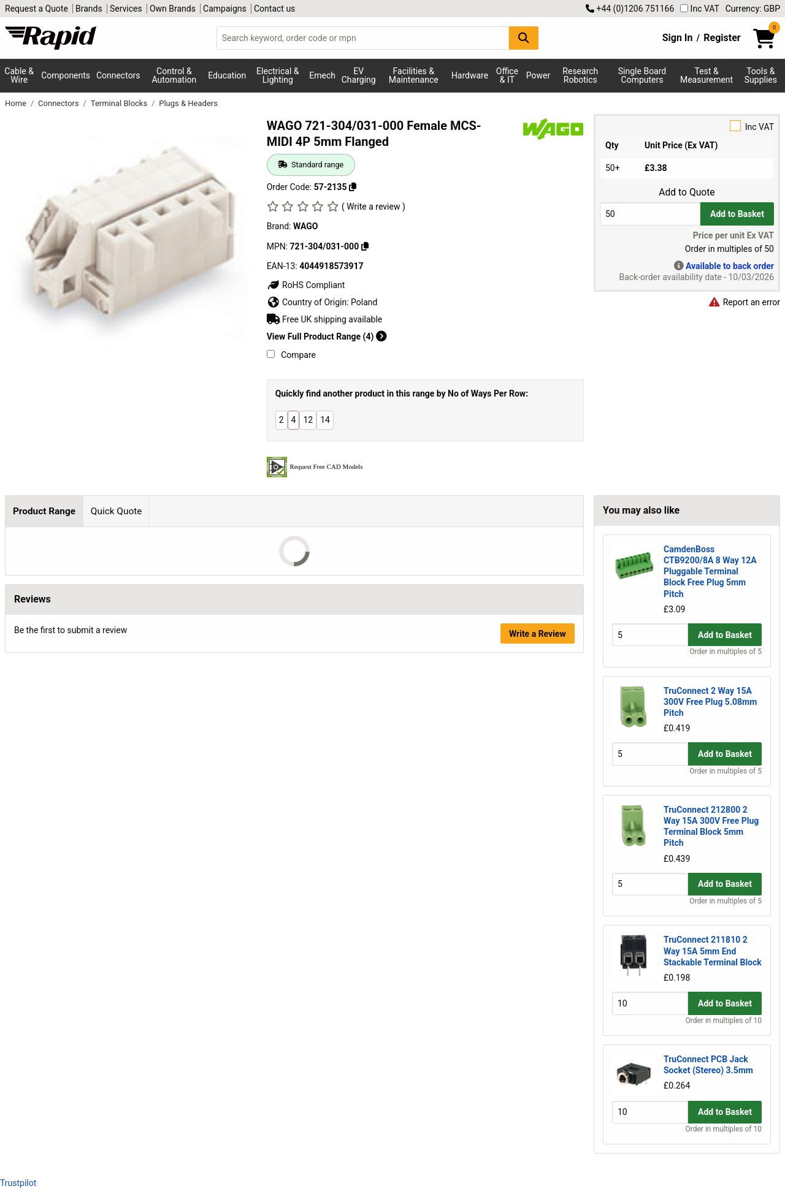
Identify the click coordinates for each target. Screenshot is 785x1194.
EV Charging (359, 75)
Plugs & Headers (188, 103)
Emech (322, 75)
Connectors (118, 75)
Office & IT (507, 75)
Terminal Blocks (120, 103)
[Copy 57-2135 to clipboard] (352, 187)
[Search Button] (523, 37)
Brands (88, 8)
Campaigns (225, 8)
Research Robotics (580, 75)
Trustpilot (18, 1183)
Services (126, 8)
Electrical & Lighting (277, 75)
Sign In (677, 38)
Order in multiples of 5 (725, 651)
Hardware (469, 75)
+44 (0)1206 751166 (630, 8)
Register (721, 38)
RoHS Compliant (306, 285)
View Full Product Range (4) (327, 336)
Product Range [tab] (44, 511)
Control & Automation (174, 75)
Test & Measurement (706, 75)
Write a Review (537, 634)
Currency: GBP (753, 8)
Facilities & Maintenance (413, 75)
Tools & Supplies (761, 75)
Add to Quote (686, 192)
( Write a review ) (373, 206)
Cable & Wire (19, 75)
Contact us (274, 8)
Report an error (744, 302)
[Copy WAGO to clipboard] (365, 246)
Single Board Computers (642, 75)
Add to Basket (737, 214)
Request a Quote (36, 8)
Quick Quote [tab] (116, 511)
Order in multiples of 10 (724, 1020)
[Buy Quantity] (650, 213)
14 (325, 420)
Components (65, 75)
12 (308, 420)
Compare (291, 355)
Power (538, 75)
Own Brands (173, 8)
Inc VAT (699, 8)
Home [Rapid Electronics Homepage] (16, 103)
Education (227, 75)
